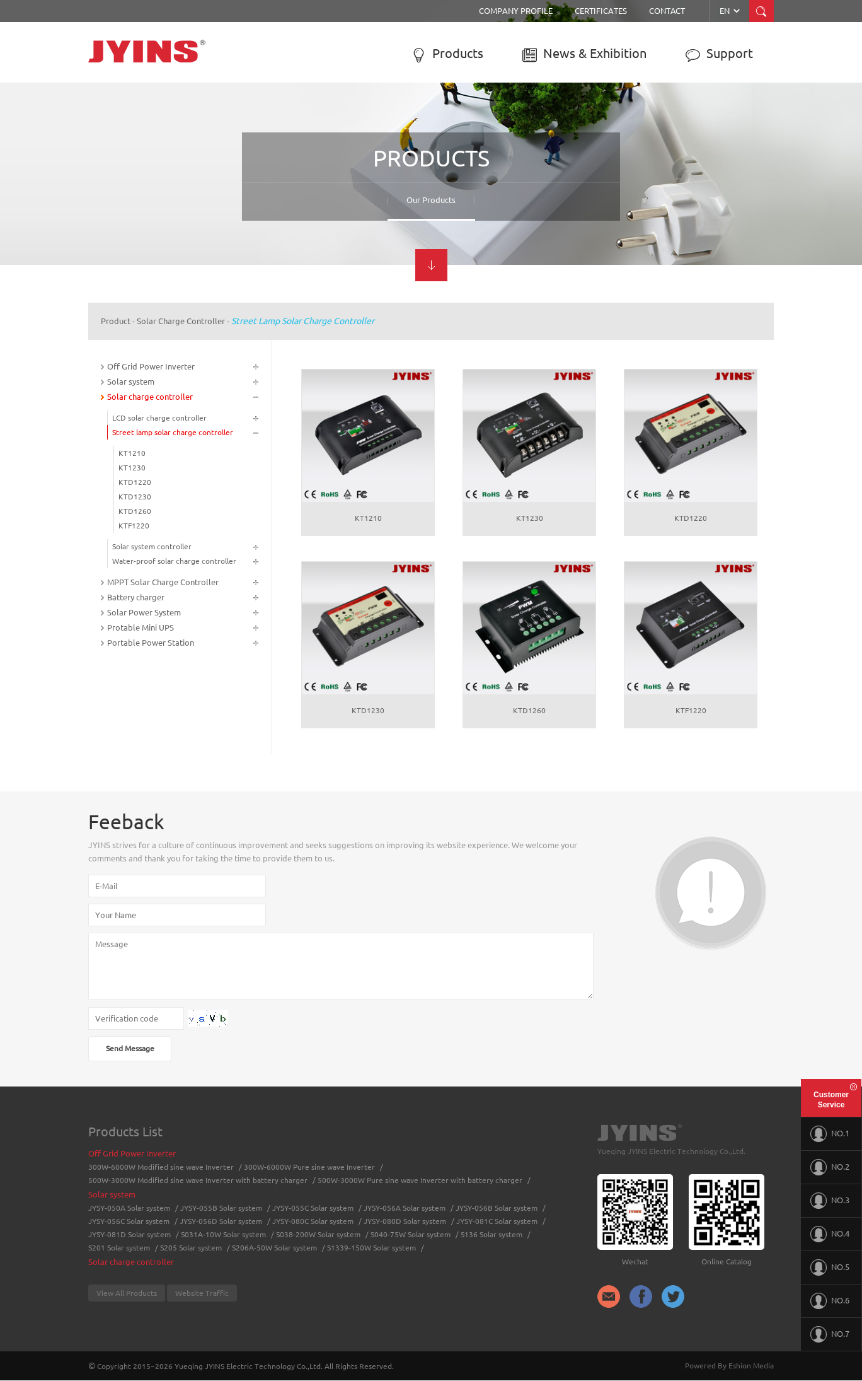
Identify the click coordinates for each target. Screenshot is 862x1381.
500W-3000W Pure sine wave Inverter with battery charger (420, 1180)
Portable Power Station (150, 642)
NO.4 (829, 1234)
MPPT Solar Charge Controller (163, 582)
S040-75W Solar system (411, 1234)
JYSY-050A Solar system (129, 1208)
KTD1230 (134, 496)
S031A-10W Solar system (223, 1234)
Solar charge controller (181, 321)
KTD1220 (134, 482)
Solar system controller (152, 546)
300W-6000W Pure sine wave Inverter (309, 1167)
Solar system (130, 381)
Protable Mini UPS (140, 627)
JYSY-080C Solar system (312, 1221)
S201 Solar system (119, 1248)
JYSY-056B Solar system (496, 1208)
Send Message (130, 1048)
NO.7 (829, 1334)
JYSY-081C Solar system (496, 1221)
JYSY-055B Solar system (221, 1208)
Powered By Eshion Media (729, 1365)
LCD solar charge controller (159, 418)
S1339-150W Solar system (371, 1248)
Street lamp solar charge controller (302, 321)
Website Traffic (202, 1293)
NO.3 (829, 1200)
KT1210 (132, 453)
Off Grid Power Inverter (151, 366)
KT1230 (132, 467)
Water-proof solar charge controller (174, 561)
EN (731, 10)
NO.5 (829, 1267)
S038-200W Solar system (318, 1234)
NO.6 (829, 1301)
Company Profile (516, 10)
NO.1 (829, 1134)
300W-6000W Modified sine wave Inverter (161, 1167)
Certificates (601, 10)
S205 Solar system (191, 1248)
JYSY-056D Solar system (221, 1221)
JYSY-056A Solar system (404, 1208)
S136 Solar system (491, 1234)
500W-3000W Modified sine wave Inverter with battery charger (197, 1180)
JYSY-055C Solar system (312, 1208)
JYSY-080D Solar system (405, 1221)
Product (115, 321)
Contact (667, 10)
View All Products (126, 1293)
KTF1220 (133, 526)
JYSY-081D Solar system (129, 1234)
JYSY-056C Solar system (129, 1221)
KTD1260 (134, 511)
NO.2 (829, 1167)
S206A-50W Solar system (274, 1248)
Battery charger (135, 597)
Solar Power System (144, 612)
